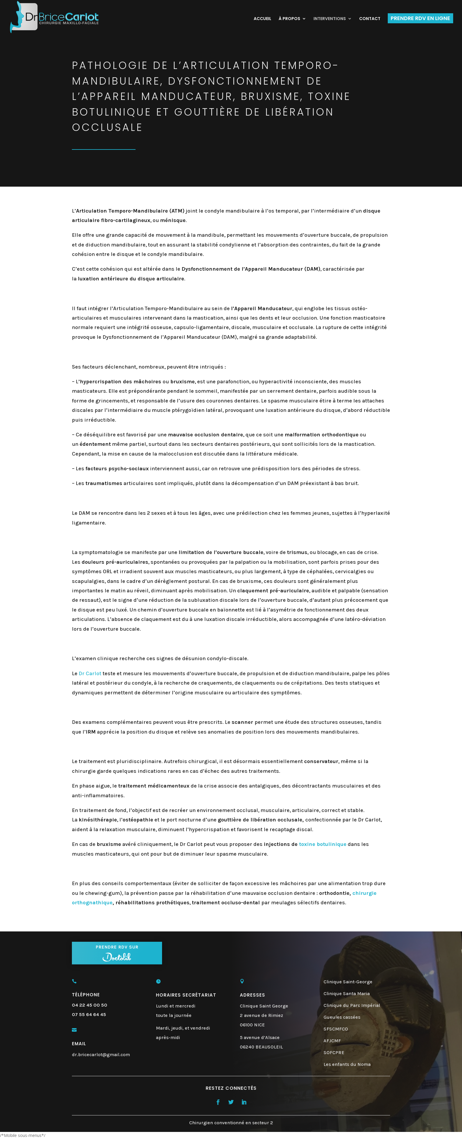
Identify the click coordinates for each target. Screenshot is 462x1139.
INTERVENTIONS (330, 19)
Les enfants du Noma (347, 1064)
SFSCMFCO (336, 1029)
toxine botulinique (322, 844)
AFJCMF (332, 1040)
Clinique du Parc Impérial (352, 1005)
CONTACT (369, 19)
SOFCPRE (334, 1052)
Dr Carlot (90, 673)
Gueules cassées (342, 1017)
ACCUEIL (262, 19)
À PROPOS (289, 19)
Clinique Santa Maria (347, 993)
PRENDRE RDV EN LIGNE (420, 18)
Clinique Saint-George (348, 981)
